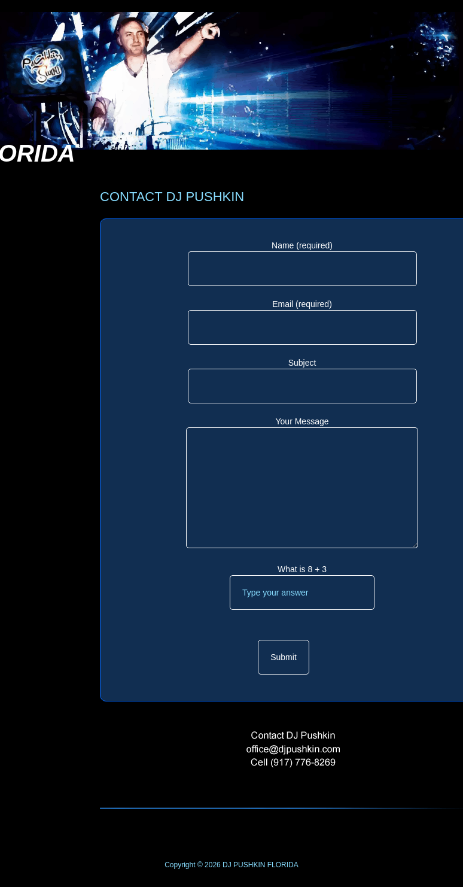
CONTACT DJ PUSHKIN (172, 196)
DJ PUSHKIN (243, 865)
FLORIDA (282, 865)
